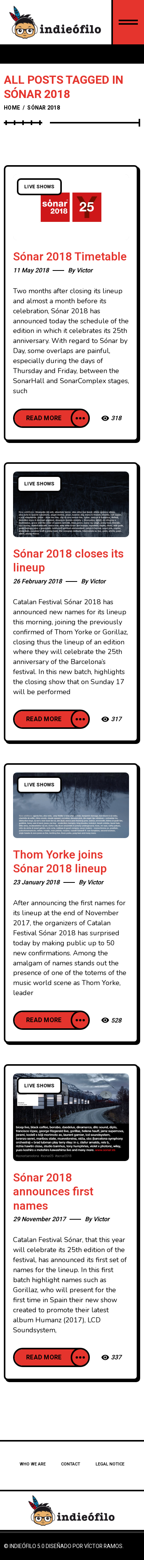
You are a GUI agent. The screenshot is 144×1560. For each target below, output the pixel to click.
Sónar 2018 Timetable (70, 256)
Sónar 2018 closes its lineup (68, 561)
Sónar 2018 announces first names (53, 1192)
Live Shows (39, 186)
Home (12, 108)
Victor (84, 270)
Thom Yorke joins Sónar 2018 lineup (60, 862)
